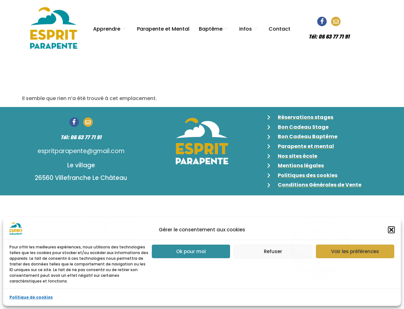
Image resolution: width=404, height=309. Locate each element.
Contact (279, 27)
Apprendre (109, 28)
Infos (248, 28)
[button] (391, 230)
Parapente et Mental (163, 27)
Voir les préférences (355, 251)
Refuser (273, 251)
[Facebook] (322, 21)
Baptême (213, 28)
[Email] (336, 21)
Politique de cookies (31, 297)
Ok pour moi (191, 251)
